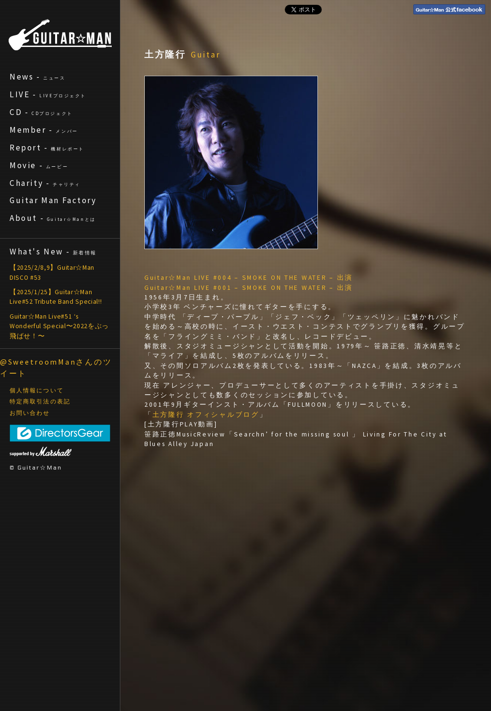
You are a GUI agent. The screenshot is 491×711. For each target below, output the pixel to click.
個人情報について (37, 390)
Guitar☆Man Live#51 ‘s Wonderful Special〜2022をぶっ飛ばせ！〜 (59, 326)
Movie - (39, 165)
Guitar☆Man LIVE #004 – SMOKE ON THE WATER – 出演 (248, 278)
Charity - (45, 183)
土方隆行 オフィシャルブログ (205, 415)
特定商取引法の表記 (40, 401)
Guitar (206, 54)
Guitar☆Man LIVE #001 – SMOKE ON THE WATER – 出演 (248, 288)
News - (38, 76)
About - (53, 218)
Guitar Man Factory (53, 200)
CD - (41, 112)
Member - (44, 130)
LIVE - (48, 94)
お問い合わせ (30, 413)
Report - (47, 147)
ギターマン (60, 34)
